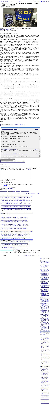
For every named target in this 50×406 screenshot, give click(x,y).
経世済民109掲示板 (31, 257)
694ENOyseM (11, 149)
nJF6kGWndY (11, 129)
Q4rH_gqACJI (15, 149)
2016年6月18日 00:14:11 (6, 149)
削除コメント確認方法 (25, 192)
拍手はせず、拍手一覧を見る (20, 124)
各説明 (29, 169)
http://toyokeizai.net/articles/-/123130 (6, 29)
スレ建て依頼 (18, 192)
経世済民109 (7, 1)
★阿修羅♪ (2, 1)
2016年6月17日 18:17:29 (6, 129)
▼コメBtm (43, 1)
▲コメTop (38, 1)
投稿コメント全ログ (3, 192)
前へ (48, 1)
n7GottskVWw (15, 129)
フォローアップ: (3, 164)
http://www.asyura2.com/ (20, 250)
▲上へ (18, 257)
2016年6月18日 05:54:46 (15, 153)
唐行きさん (6, 153)
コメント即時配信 (11, 192)
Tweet (1, 7)
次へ (46, 1)
